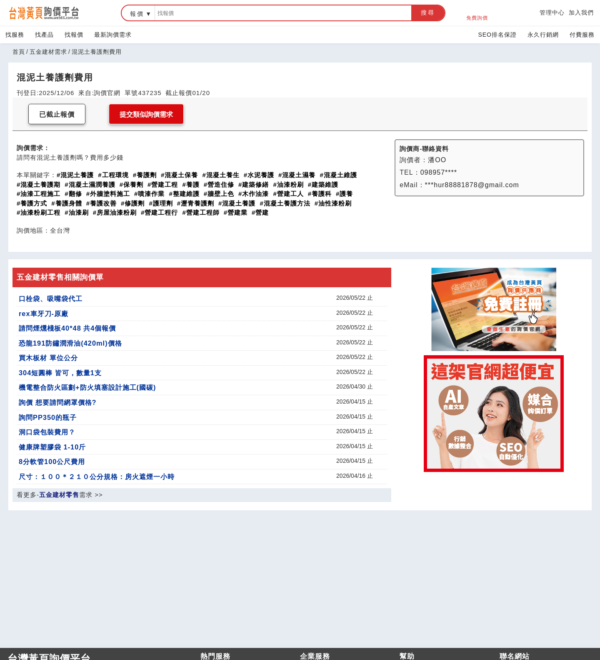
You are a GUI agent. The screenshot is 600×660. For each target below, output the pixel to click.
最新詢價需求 (113, 34)
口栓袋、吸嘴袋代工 (50, 298)
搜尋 (428, 12)
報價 (137, 13)
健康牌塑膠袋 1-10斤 (52, 447)
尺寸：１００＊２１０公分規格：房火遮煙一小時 (97, 476)
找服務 (14, 34)
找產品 (44, 34)
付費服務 (582, 34)
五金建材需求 (48, 51)
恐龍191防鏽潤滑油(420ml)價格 (70, 343)
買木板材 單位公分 (48, 357)
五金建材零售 (59, 494)
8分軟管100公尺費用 (52, 461)
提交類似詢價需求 (146, 114)
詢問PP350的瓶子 (48, 417)
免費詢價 (477, 13)
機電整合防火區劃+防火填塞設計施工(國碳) (87, 387)
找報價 (74, 34)
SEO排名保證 (497, 34)
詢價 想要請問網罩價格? (58, 402)
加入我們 (581, 12)
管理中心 (552, 12)
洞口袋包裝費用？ (47, 432)
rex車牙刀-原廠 (43, 313)
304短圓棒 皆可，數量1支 (60, 372)
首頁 (18, 51)
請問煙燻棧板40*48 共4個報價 (67, 328)
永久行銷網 (543, 34)
